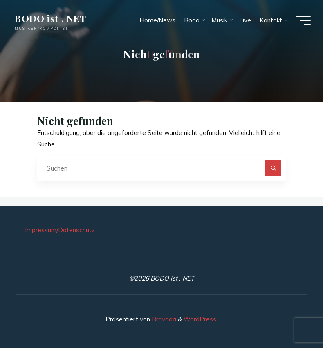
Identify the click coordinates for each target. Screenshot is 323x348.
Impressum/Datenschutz (60, 230)
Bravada (163, 319)
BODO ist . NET (50, 18)
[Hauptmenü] (303, 20)
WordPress (200, 319)
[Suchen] (273, 168)
